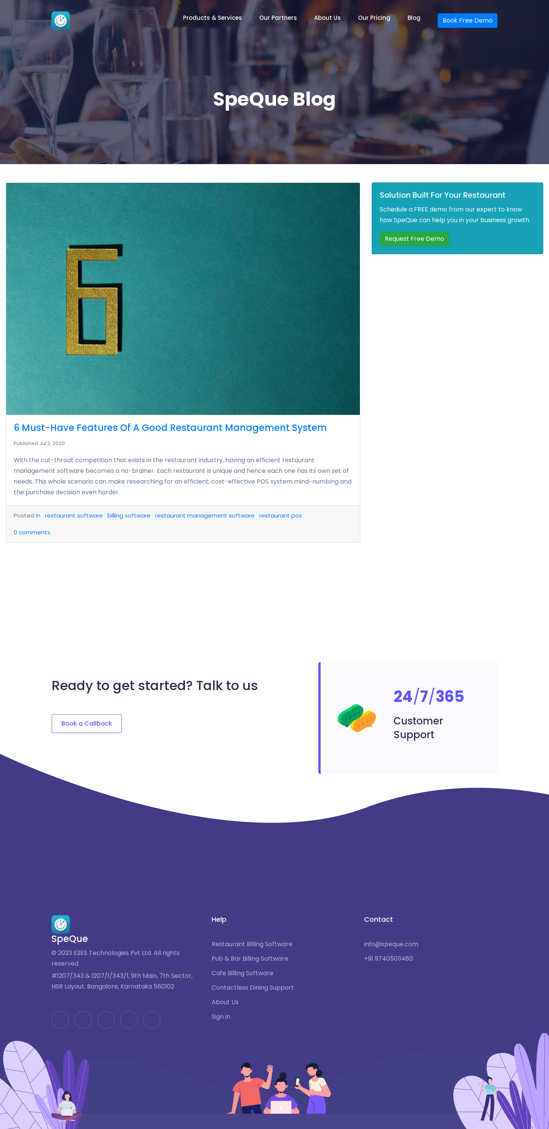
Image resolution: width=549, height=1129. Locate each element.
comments (32, 532)
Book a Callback (86, 723)
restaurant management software (205, 515)
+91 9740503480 (388, 959)
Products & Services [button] (212, 18)
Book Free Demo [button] (468, 20)
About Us (225, 1002)
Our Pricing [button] (374, 18)
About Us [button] (327, 18)
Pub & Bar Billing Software (250, 959)
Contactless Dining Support (253, 988)
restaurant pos (280, 515)
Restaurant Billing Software (252, 944)
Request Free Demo (414, 238)
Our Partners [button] (278, 18)
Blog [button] (414, 18)
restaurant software (74, 515)
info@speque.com (391, 944)
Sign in (221, 1017)
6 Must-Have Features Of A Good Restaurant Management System (170, 427)
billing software (129, 515)
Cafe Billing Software (242, 973)
